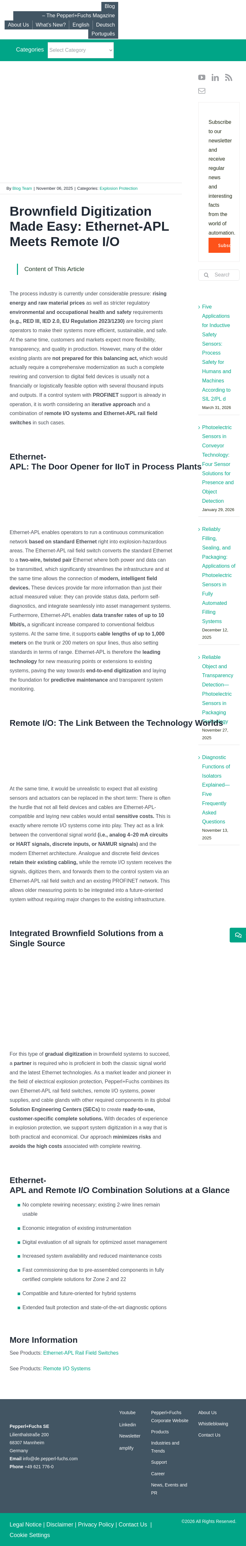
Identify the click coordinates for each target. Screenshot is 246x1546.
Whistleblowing (213, 1423)
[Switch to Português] (103, 34)
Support (159, 1462)
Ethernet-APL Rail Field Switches (81, 1353)
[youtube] (201, 77)
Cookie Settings (30, 1535)
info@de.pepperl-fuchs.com (50, 1458)
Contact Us (209, 1435)
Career (158, 1473)
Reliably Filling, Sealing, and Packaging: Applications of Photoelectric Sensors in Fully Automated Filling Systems (218, 575)
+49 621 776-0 (39, 1466)
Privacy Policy (96, 1524)
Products (160, 1431)
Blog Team (22, 188)
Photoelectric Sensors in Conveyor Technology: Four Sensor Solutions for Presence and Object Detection (218, 464)
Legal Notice (26, 1524)
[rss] (228, 77)
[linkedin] (215, 77)
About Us (207, 1412)
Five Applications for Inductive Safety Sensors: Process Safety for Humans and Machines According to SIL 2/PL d (216, 353)
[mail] (201, 90)
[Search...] (219, 275)
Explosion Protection (119, 188)
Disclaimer (59, 1524)
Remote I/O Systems (67, 1368)
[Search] (206, 275)
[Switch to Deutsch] (105, 25)
